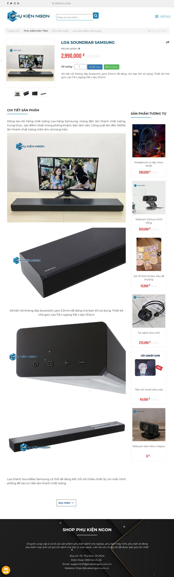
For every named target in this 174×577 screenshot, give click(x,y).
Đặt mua (95, 67)
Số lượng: (67, 66)
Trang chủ (13, 30)
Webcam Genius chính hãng (148, 221)
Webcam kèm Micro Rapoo (149, 446)
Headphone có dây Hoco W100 (148, 164)
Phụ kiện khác (60, 30)
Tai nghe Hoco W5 (149, 332)
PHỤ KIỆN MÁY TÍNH (36, 30)
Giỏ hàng (111, 67)
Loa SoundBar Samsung (87, 30)
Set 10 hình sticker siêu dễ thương (149, 278)
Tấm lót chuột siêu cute (149, 389)
